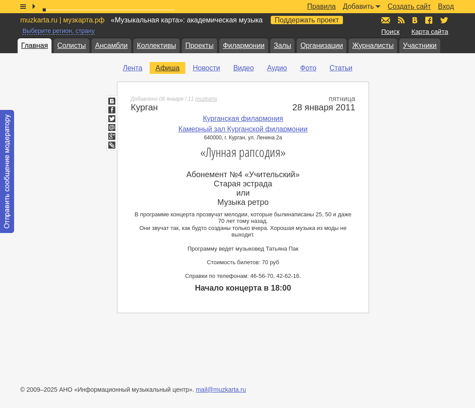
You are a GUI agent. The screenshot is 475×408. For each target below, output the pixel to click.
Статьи (341, 68)
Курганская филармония (243, 118)
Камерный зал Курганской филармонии (242, 129)
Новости (206, 68)
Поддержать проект (307, 20)
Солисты (71, 45)
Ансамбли (111, 45)
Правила (321, 6)
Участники (419, 45)
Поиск (390, 31)
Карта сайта (429, 31)
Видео (243, 68)
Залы (282, 45)
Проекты (199, 45)
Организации (321, 45)
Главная (34, 45)
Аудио (277, 68)
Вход (446, 6)
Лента (132, 68)
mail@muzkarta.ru (221, 389)
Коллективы (156, 45)
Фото (308, 68)
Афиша (167, 68)
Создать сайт (409, 6)
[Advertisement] (422, 194)
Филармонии (244, 45)
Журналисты (373, 45)
